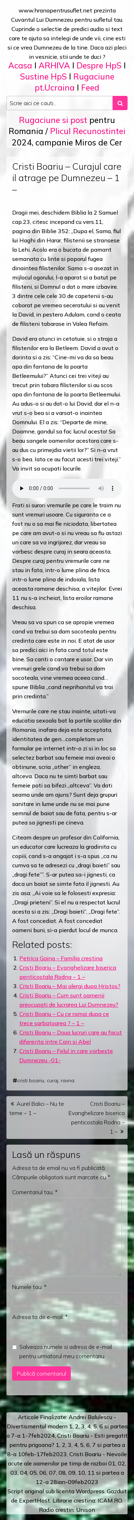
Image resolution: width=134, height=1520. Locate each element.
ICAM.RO (110, 1500)
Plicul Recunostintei (87, 131)
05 (33, 1472)
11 (91, 1472)
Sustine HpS (43, 76)
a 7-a (13, 1435)
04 (23, 1472)
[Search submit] (120, 103)
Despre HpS (98, 65)
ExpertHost (34, 1500)
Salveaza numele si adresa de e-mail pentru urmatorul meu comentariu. (65, 1351)
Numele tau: (29, 1286)
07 (52, 1472)
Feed (90, 87)
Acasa (20, 65)
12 (39, 1481)
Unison (85, 1509)
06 (42, 1472)
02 (121, 1463)
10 (81, 1472)
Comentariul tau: (35, 1192)
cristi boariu (30, 1080)
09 (71, 1472)
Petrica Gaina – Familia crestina (61, 958)
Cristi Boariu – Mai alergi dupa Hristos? (69, 986)
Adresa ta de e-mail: (40, 1316)
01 (111, 1463)
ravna (67, 1080)
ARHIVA (54, 65)
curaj (52, 1080)
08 (62, 1472)
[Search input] (59, 103)
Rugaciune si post (53, 120)
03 (14, 1472)
